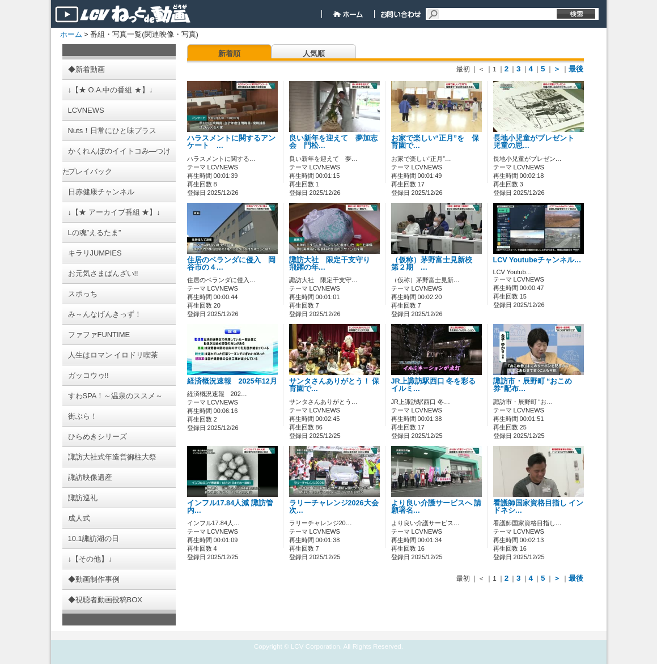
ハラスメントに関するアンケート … (231, 142)
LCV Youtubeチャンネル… (537, 260)
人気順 (314, 53)
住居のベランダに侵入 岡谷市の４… (231, 263)
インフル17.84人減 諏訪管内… (230, 506)
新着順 (229, 53)
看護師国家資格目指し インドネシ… (538, 506)
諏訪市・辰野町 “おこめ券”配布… (533, 385)
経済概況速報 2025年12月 (236, 381)
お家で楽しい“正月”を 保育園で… (435, 142)
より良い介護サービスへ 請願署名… (436, 506)
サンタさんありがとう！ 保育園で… (334, 385)
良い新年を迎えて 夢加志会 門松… (333, 142)
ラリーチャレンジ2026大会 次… (334, 506)
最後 (576, 69)
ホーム (71, 34)
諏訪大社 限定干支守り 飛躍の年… (333, 263)
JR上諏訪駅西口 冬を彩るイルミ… (433, 385)
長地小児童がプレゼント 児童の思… (537, 142)
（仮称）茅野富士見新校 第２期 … (435, 263)
